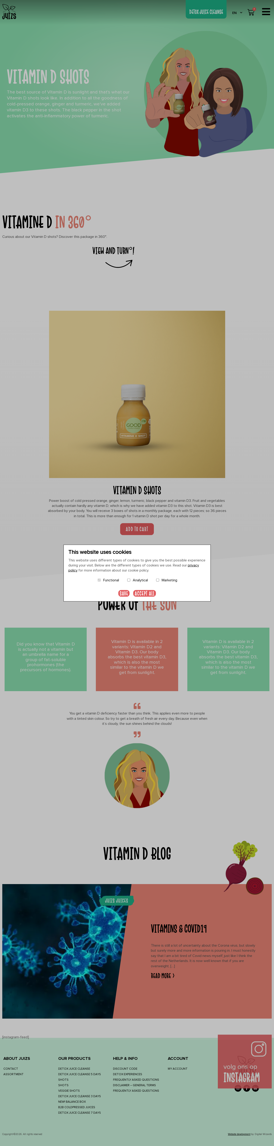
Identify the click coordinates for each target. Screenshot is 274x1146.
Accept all (145, 593)
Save (124, 593)
